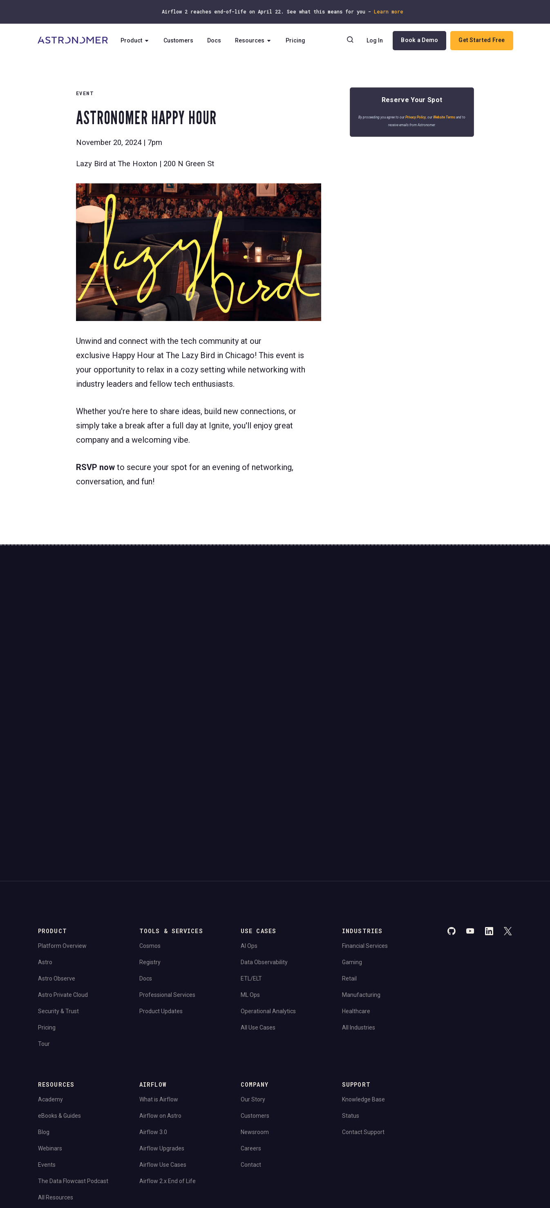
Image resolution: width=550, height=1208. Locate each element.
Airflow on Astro (160, 993)
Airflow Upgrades (161, 1026)
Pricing (298, 41)
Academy (50, 977)
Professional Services (167, 872)
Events (47, 1042)
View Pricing (450, 666)
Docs (217, 41)
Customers (181, 41)
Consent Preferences (162, 1111)
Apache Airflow (56, 1156)
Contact (251, 1042)
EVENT (85, 93)
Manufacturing (361, 872)
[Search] (349, 41)
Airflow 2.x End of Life (167, 1059)
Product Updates (161, 889)
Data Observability (264, 840)
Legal (44, 1111)
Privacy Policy (417, 120)
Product (137, 41)
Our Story (253, 977)
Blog (43, 1010)
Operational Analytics (268, 889)
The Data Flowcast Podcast (73, 1059)
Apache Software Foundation (222, 1156)
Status (350, 993)
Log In (374, 41)
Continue (344, 643)
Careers (251, 1026)
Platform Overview (62, 823)
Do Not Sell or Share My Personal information (91, 1134)
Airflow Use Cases (162, 1042)
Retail (349, 856)
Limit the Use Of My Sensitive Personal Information (213, 1134)
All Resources (55, 1075)
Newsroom (255, 1010)
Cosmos (150, 823)
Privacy (68, 1111)
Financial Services (365, 823)
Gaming (352, 840)
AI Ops (249, 823)
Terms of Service (107, 1111)
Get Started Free (481, 40)
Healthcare (356, 889)
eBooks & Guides (59, 993)
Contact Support (363, 1010)
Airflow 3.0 (153, 1010)
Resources (256, 41)
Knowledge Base (363, 977)
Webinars (50, 1026)
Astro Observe (56, 856)
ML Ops (250, 872)
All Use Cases (258, 905)
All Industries (358, 905)
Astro (45, 840)
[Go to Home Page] (74, 40)
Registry (150, 840)
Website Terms (446, 120)
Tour (44, 921)
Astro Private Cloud (63, 872)
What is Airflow (158, 977)
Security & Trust (58, 889)
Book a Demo (419, 40)
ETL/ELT (251, 856)
